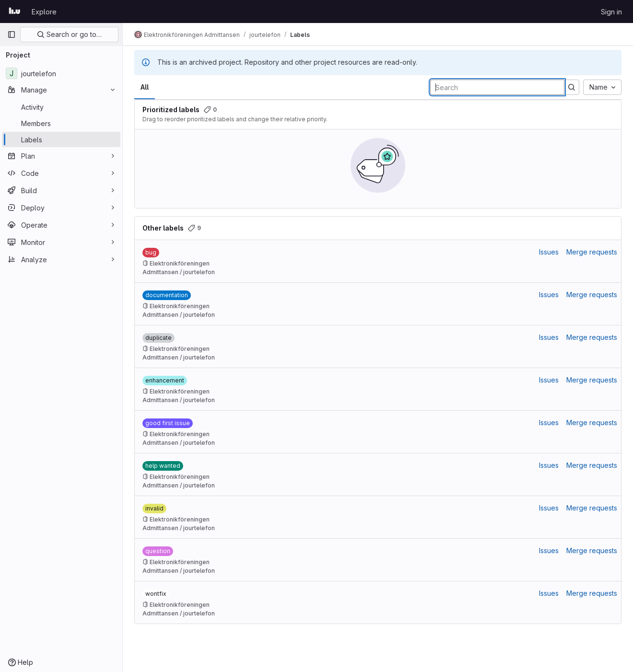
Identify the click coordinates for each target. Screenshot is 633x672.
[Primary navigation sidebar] (11, 34)
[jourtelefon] (61, 73)
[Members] (61, 123)
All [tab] (145, 87)
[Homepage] (14, 11)
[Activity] (61, 107)
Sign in (611, 12)
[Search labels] (497, 87)
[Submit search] (571, 87)
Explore (44, 12)
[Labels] (61, 139)
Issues (549, 252)
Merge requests (591, 252)
